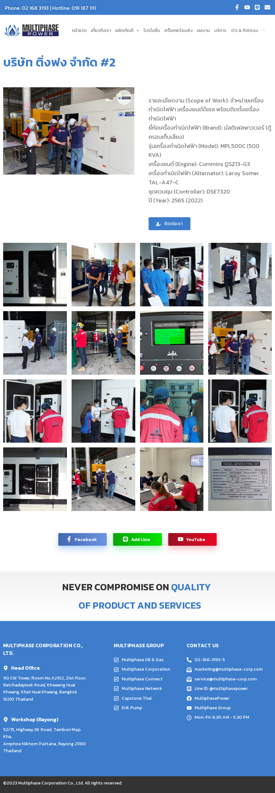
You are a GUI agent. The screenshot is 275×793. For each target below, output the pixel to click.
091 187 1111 (84, 8)
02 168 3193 (35, 8)
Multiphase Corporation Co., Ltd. (51, 783)
